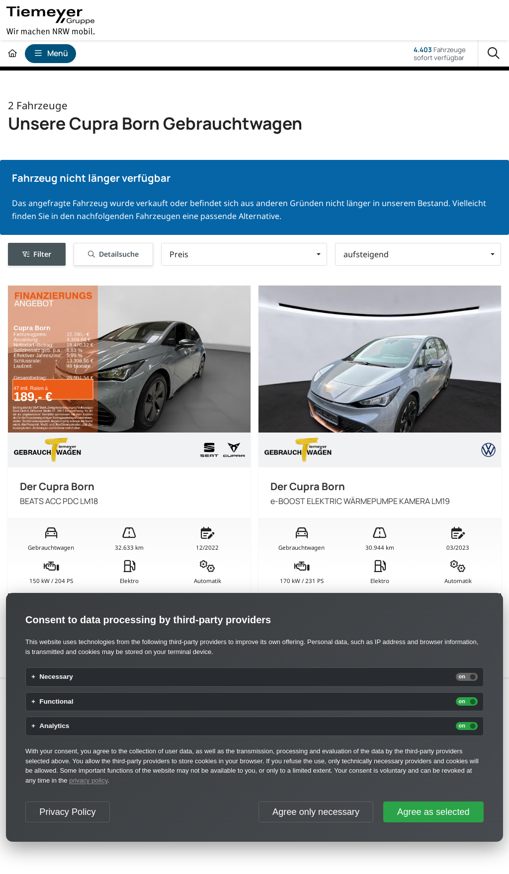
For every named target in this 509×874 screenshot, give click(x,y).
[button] (244, 254)
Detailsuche (113, 254)
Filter (36, 254)
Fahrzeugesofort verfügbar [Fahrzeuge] (440, 54)
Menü (50, 53)
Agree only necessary (315, 812)
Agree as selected (433, 812)
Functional (56, 701)
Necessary (56, 676)
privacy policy (88, 780)
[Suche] (493, 54)
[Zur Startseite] (12, 53)
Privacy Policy (67, 812)
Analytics (54, 726)
